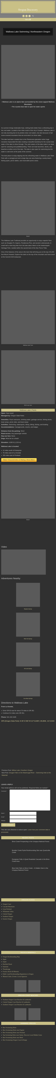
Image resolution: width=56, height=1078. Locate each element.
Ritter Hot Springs (28, 638)
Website (3, 820)
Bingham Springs (28, 609)
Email (3, 817)
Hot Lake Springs (28, 668)
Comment (4, 791)
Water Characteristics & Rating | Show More (19, 460)
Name (3, 813)
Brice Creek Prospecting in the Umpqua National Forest (30, 841)
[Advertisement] (28, 117)
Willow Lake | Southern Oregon (22, 770)
